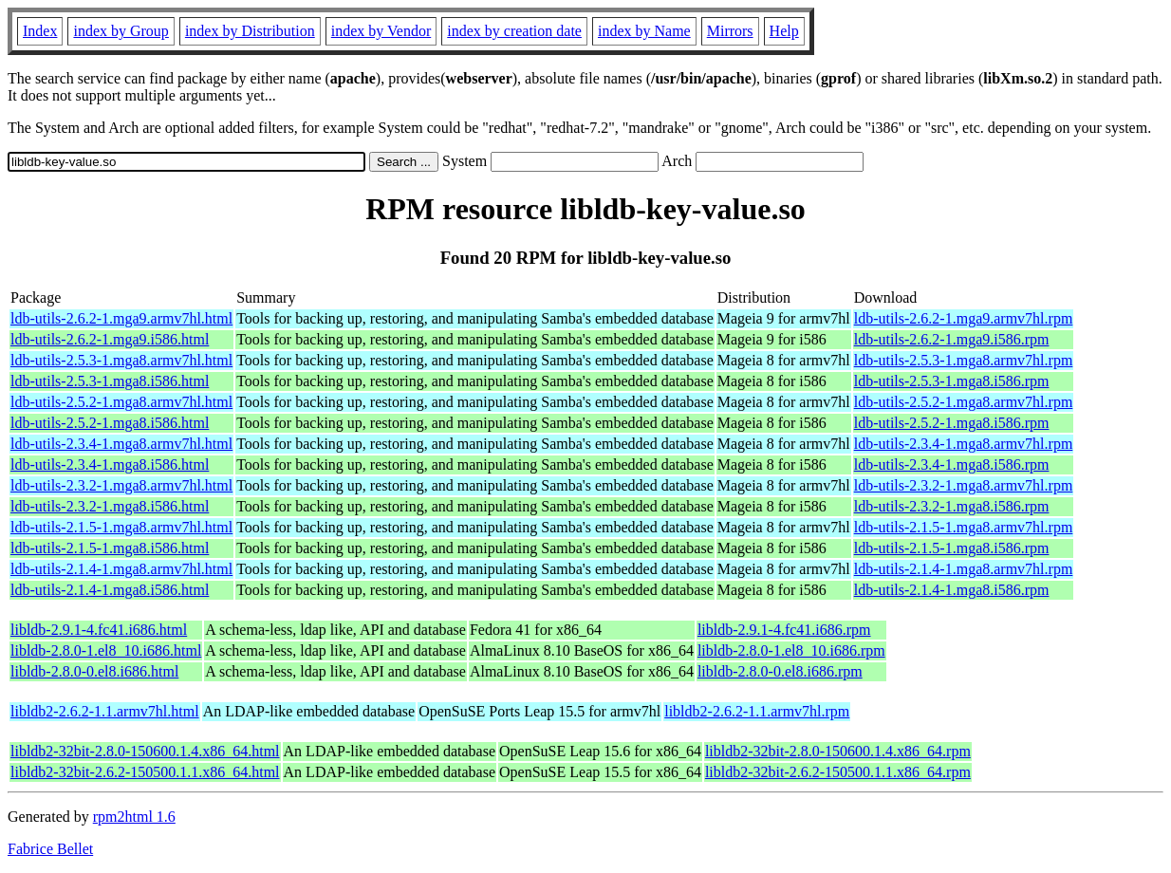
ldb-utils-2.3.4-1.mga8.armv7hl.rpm (963, 444)
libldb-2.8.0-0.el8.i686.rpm (780, 671)
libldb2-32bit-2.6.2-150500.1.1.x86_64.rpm (838, 772)
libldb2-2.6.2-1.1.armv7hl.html (104, 711)
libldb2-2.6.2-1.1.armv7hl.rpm (756, 711)
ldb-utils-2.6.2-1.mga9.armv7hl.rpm (963, 318)
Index (40, 31)
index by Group (120, 31)
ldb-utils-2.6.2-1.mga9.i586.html (109, 339)
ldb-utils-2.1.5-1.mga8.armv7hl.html (121, 527)
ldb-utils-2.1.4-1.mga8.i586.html (109, 590)
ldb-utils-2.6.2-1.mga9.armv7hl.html (121, 318)
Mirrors (730, 31)
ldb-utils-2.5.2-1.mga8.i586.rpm (952, 423)
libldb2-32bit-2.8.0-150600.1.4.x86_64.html (145, 751)
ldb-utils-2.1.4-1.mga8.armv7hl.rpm (963, 569)
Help (784, 31)
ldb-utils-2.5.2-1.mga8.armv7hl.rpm (963, 402)
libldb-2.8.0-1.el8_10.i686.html (105, 650)
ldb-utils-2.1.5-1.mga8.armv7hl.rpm (963, 527)
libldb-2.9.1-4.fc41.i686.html (98, 630)
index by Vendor (381, 31)
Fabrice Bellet (50, 849)
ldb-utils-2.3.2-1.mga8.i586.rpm (952, 506)
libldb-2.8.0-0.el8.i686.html (94, 671)
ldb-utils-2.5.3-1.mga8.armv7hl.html (121, 360)
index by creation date (514, 31)
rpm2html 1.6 (134, 816)
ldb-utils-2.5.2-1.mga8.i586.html (109, 423)
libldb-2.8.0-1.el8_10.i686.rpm (791, 650)
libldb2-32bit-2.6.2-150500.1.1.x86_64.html (145, 772)
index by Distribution (250, 31)
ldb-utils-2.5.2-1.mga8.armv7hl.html (121, 402)
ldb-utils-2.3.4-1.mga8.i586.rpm (952, 464)
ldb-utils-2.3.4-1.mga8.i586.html (109, 464)
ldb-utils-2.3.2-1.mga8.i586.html (109, 506)
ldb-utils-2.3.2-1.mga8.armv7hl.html (121, 485)
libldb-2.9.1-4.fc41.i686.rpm (784, 630)
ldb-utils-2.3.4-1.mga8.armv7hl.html (121, 444)
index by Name (644, 31)
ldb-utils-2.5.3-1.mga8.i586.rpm (952, 381)
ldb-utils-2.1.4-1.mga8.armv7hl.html (121, 569)
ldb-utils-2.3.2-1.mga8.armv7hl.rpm (963, 485)
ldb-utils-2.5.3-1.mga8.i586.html (109, 381)
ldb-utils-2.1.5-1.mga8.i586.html (109, 548)
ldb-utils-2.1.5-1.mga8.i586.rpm (952, 548)
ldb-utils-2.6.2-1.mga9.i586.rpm (952, 339)
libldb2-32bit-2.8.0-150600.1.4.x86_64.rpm (838, 751)
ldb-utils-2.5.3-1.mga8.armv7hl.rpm (963, 360)
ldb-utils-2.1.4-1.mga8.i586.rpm (952, 590)
